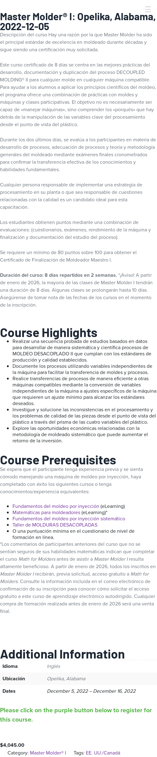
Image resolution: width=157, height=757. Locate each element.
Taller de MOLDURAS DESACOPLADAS (54, 524)
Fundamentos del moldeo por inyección (55, 506)
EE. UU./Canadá (103, 752)
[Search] (139, 19)
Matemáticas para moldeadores (46, 512)
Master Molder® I (48, 752)
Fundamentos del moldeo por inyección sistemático (68, 518)
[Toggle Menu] (147, 9)
